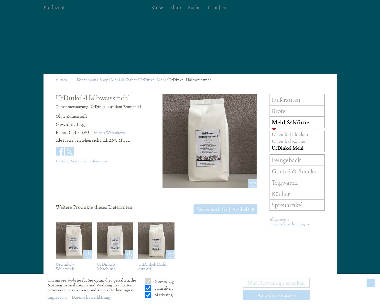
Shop (104, 79)
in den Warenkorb (109, 132)
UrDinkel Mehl (152, 79)
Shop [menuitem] (175, 7)
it (216, 7)
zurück (61, 79)
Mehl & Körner (124, 79)
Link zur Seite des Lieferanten (81, 161)
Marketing (163, 295)
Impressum (57, 297)
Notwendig (163, 281)
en (223, 7)
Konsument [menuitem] (86, 79)
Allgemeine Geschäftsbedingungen (289, 221)
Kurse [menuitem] (157, 7)
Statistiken (163, 288)
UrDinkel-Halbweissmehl (190, 79)
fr (209, 7)
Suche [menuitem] (194, 7)
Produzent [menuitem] (54, 7)
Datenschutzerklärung (91, 297)
